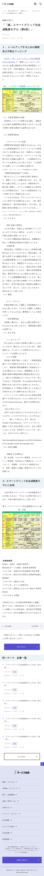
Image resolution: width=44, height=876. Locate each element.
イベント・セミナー (11, 814)
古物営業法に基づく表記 (31, 848)
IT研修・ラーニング (11, 788)
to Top (42, 764)
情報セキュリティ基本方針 (13, 848)
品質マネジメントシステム (28, 846)
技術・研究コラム (13, 11)
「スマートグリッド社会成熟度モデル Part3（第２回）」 (21, 720)
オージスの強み (9, 826)
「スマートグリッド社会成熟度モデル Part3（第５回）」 (21, 666)
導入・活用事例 (9, 795)
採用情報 (7, 839)
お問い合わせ (27, 647)
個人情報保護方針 (13, 846)
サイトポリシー (32, 850)
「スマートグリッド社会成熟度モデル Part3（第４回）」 (21, 684)
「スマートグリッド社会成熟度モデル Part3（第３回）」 (21, 702)
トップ (4, 11)
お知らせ (7, 807)
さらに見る (21, 756)
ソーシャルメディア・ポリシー (16, 850)
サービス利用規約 (22, 852)
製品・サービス (9, 782)
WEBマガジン (24, 11)
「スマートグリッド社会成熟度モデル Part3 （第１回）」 (21, 738)
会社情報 (7, 820)
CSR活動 (7, 833)
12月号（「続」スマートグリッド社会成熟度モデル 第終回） (21, 169)
